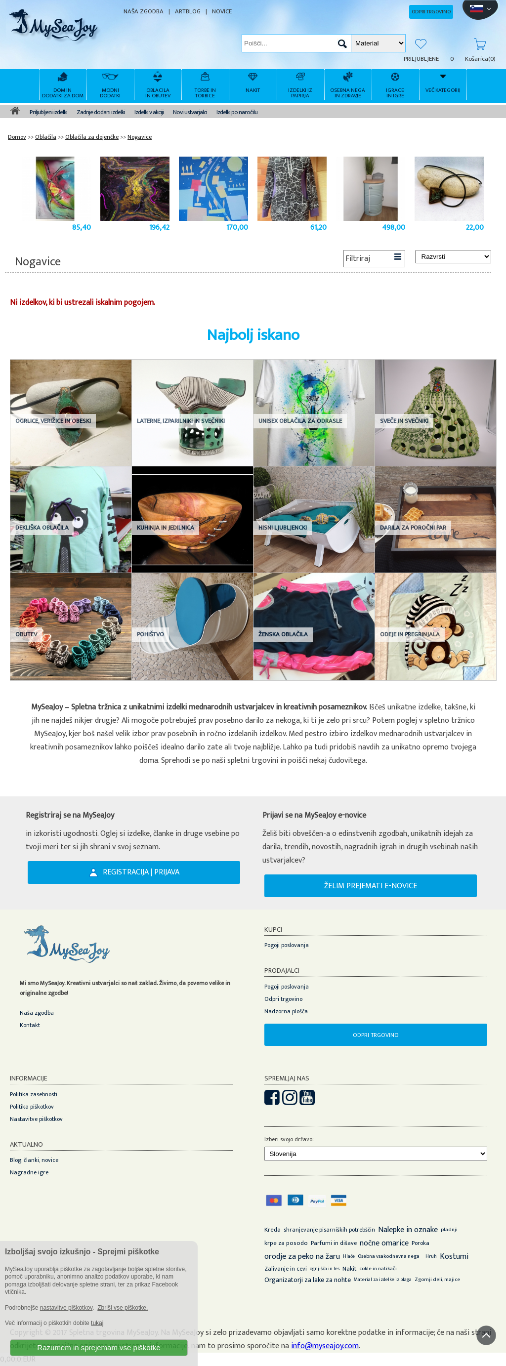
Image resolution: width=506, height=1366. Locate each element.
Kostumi (454, 1256)
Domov (17, 137)
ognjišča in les (324, 1269)
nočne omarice (384, 1243)
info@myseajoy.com (325, 1346)
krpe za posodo (286, 1243)
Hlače (349, 1256)
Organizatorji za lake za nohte (307, 1279)
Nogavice (139, 137)
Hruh (431, 1256)
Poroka (420, 1243)
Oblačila (45, 137)
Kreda (272, 1229)
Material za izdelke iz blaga (383, 1279)
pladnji (449, 1229)
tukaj (97, 1323)
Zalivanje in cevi (285, 1269)
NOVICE (222, 11)
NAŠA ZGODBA (144, 11)
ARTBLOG (188, 11)
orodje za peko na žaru (302, 1256)
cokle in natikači (378, 1268)
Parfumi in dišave (334, 1243)
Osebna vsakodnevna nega (389, 1256)
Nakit (349, 1268)
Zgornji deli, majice (437, 1279)
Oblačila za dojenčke (92, 137)
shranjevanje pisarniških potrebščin (329, 1230)
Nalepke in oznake (408, 1230)
